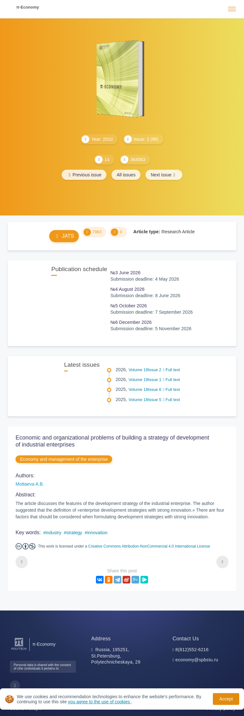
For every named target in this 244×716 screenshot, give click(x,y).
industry (53, 532)
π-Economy (27, 7)
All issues (126, 174)
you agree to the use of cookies (99, 701)
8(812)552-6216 (192, 649)
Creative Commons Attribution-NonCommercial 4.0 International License (149, 546)
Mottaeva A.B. (30, 484)
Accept (226, 698)
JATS (64, 236)
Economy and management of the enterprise (64, 459)
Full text (171, 369)
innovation (97, 532)
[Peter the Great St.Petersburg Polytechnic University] (19, 650)
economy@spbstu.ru (196, 659)
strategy (74, 532)
